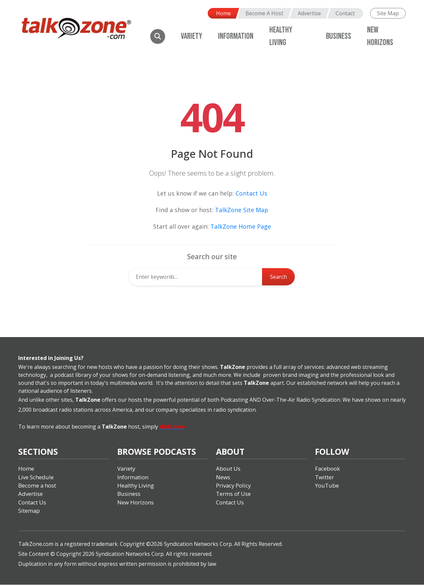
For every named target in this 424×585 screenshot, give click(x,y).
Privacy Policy (234, 485)
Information (235, 36)
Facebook (327, 468)
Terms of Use (233, 494)
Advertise (309, 13)
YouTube (327, 485)
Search (278, 276)
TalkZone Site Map (241, 210)
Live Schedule (36, 477)
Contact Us (251, 193)
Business (338, 36)
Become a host (37, 485)
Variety (191, 36)
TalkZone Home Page (240, 226)
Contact (345, 13)
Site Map (388, 13)
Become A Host (264, 13)
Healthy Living (136, 485)
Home (223, 13)
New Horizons (135, 502)
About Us (228, 468)
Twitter (324, 477)
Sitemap (29, 511)
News (223, 477)
